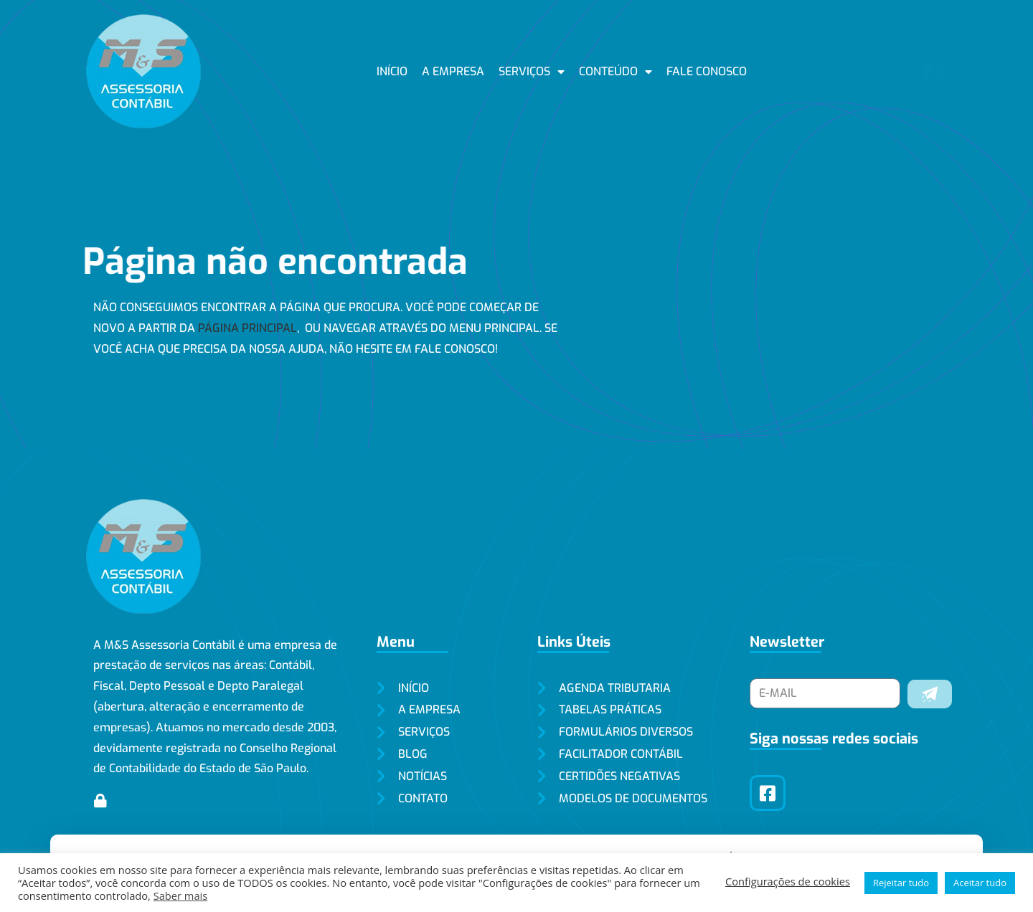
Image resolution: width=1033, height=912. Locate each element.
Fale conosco (706, 71)
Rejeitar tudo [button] (901, 882)
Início (392, 71)
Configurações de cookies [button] (787, 881)
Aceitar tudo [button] (979, 882)
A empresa (453, 71)
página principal (247, 328)
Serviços (532, 72)
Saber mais (181, 895)
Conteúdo (615, 72)
